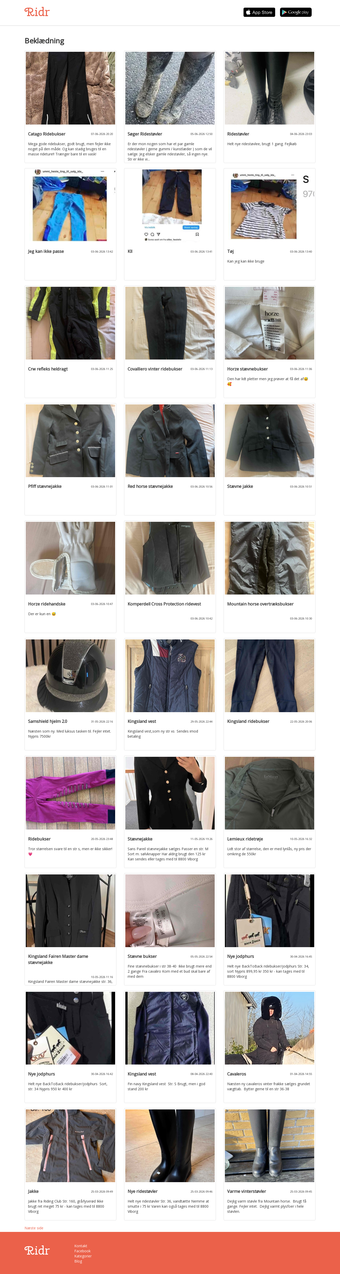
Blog (78, 1261)
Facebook (82, 1250)
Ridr (37, 12)
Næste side (34, 1228)
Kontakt (80, 1245)
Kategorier (83, 1256)
